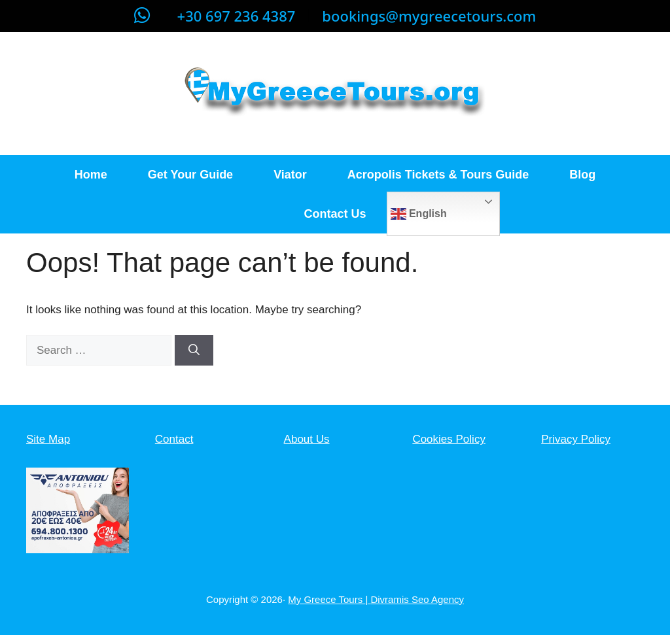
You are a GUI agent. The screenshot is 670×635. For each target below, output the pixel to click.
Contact (174, 439)
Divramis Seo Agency (417, 599)
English (419, 214)
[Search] (194, 350)
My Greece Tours (326, 599)
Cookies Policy (448, 439)
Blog (582, 174)
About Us (307, 439)
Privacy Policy (575, 439)
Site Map (48, 439)
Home (91, 174)
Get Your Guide (190, 174)
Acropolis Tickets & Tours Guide (438, 174)
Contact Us (335, 213)
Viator (290, 174)
